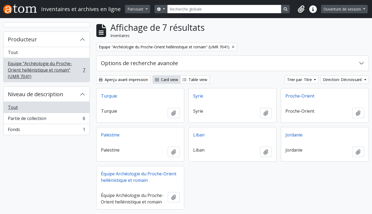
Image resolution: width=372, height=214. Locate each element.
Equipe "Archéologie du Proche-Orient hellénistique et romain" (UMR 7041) (46, 70)
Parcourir (135, 9)
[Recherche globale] (224, 9)
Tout (13, 52)
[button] (301, 9)
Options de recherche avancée (139, 63)
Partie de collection (46, 119)
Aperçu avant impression (123, 79)
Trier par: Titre (300, 79)
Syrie (198, 96)
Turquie (109, 96)
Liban (199, 135)
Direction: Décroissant (343, 79)
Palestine (110, 135)
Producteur (22, 39)
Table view (195, 79)
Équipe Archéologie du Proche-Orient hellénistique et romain (138, 177)
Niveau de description (35, 94)
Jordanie (293, 135)
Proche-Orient (299, 96)
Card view (166, 79)
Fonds (46, 130)
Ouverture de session (343, 9)
